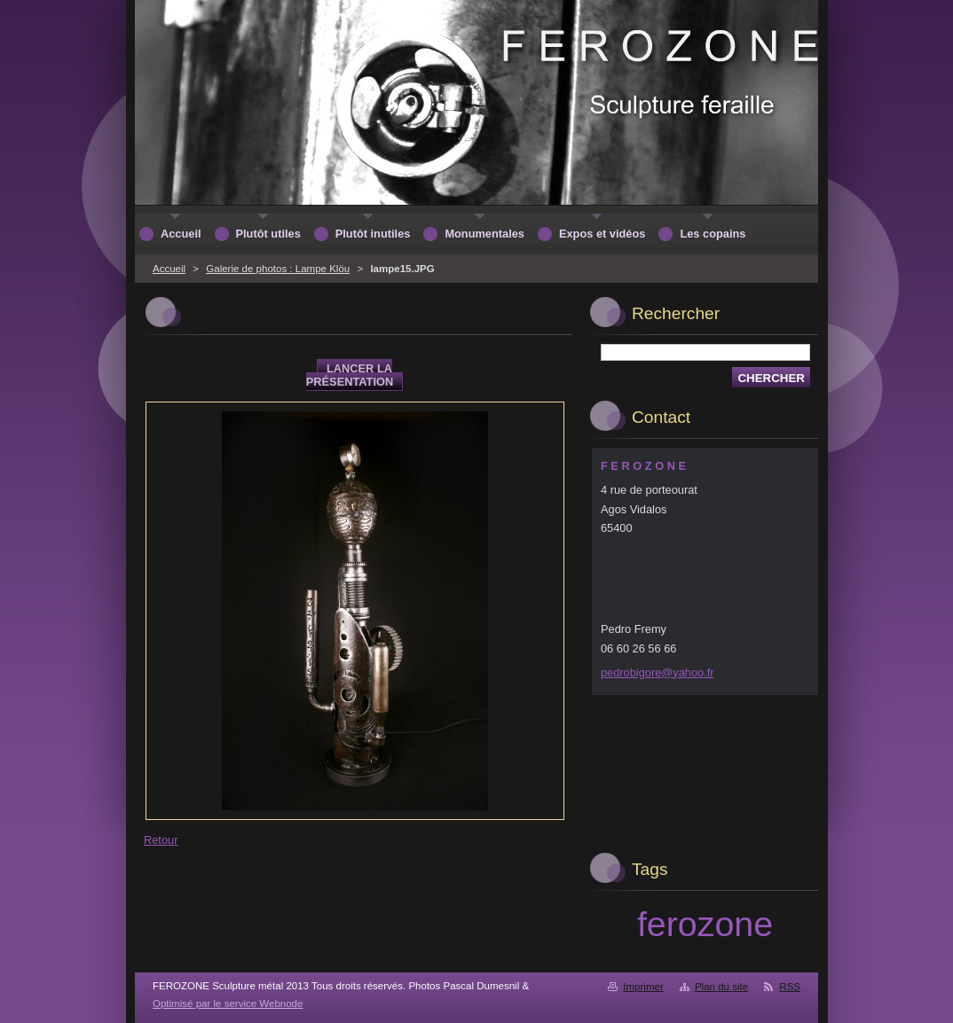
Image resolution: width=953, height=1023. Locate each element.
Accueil (169, 268)
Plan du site (721, 986)
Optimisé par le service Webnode (228, 1003)
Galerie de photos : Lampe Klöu (278, 268)
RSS (789, 986)
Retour (160, 840)
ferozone (705, 923)
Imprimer (643, 986)
